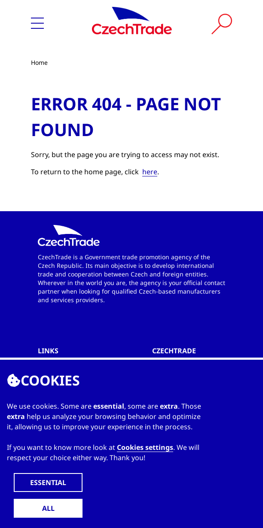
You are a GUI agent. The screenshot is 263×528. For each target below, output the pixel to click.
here (149, 171)
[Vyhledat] (221, 24)
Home (39, 62)
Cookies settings (145, 447)
